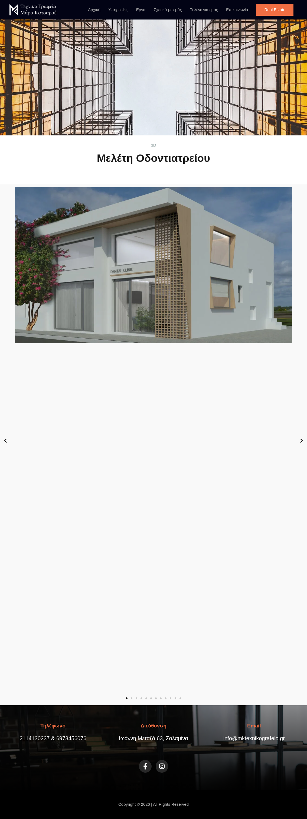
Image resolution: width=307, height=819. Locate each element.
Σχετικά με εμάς (168, 9)
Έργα (140, 9)
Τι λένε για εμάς (204, 9)
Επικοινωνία (237, 9)
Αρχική (94, 9)
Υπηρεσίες (118, 9)
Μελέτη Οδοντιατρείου (153, 150)
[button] (274, 10)
